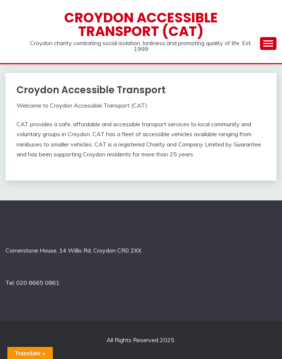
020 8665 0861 (37, 282)
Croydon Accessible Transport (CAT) (141, 24)
